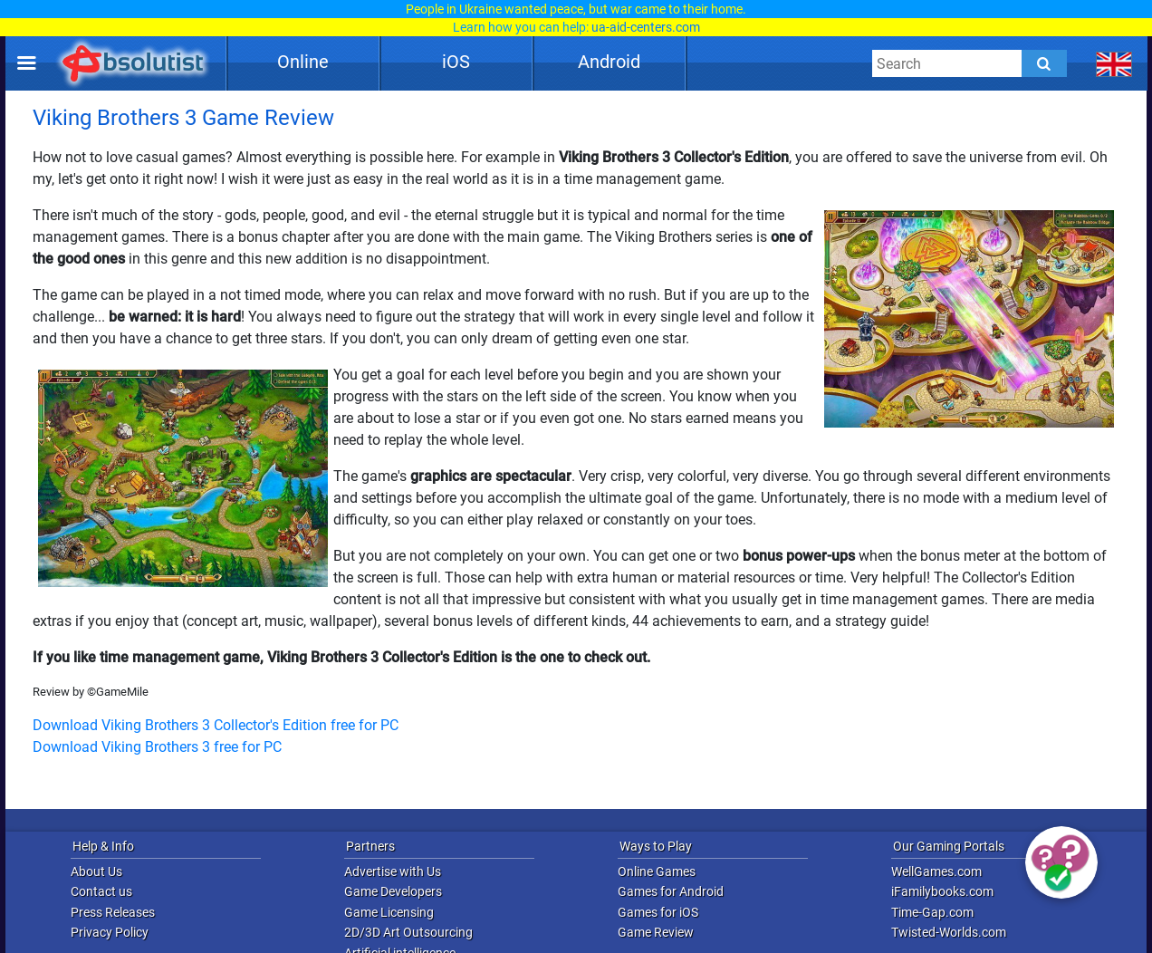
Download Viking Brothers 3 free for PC (157, 747)
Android (609, 61)
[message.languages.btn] (1114, 63)
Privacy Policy (110, 932)
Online (303, 61)
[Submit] (1044, 63)
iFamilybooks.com (942, 891)
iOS (456, 61)
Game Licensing (389, 912)
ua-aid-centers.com (645, 27)
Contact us (101, 891)
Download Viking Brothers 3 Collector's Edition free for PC (215, 725)
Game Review (656, 932)
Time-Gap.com (932, 912)
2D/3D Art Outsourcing (408, 932)
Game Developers (393, 891)
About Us (96, 871)
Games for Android (671, 891)
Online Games (657, 871)
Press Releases (113, 912)
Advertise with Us (392, 871)
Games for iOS (658, 912)
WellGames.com (936, 871)
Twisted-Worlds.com (948, 932)
